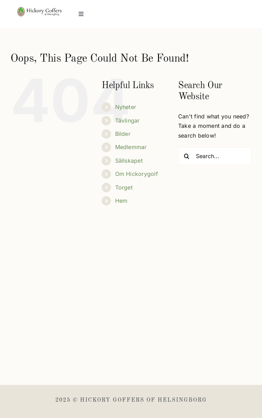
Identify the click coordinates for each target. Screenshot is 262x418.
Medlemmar (131, 147)
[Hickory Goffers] (39, 9)
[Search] (187, 156)
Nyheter (125, 106)
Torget (124, 187)
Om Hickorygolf (136, 173)
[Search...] (215, 156)
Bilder (122, 133)
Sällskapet (129, 160)
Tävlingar (127, 120)
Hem (121, 200)
